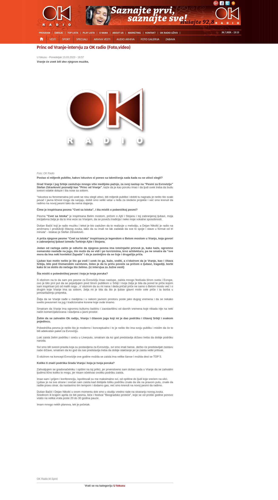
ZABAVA (170, 39)
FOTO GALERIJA (150, 39)
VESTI (52, 39)
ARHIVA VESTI (102, 39)
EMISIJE (58, 33)
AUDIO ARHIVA (126, 39)
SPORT (66, 39)
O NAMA (103, 33)
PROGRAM (44, 33)
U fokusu (42, 57)
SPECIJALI (82, 39)
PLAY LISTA (89, 33)
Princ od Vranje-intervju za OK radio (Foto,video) (83, 47)
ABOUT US (117, 33)
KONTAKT (150, 33)
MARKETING (134, 33)
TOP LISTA (72, 33)
